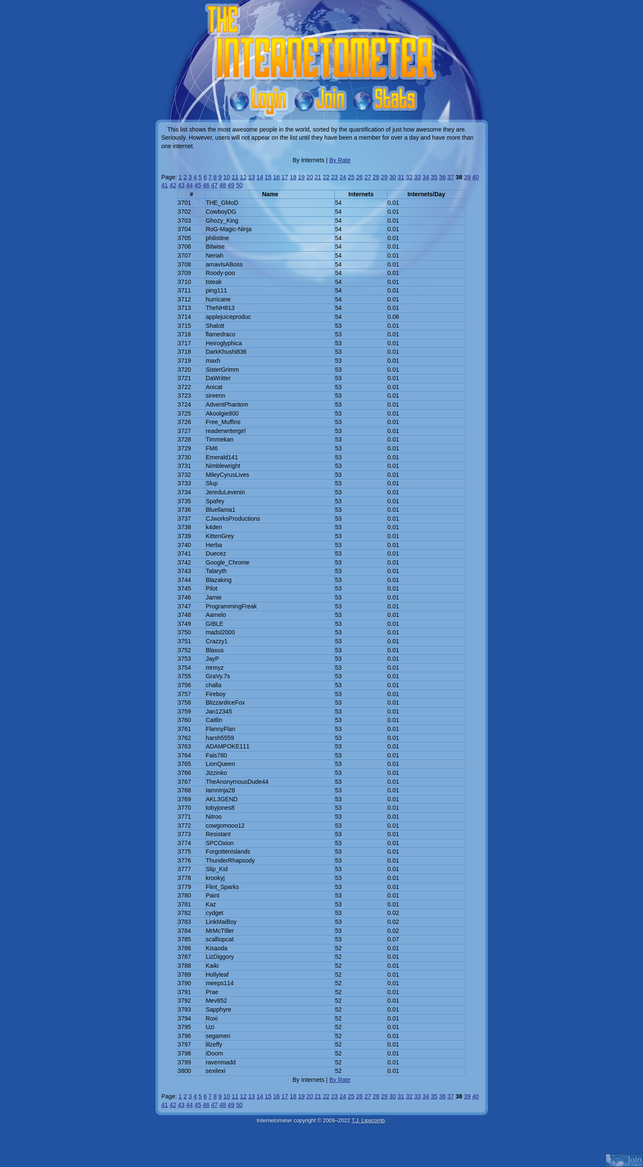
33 (417, 177)
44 (189, 185)
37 (450, 177)
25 (351, 177)
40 (475, 177)
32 (409, 177)
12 (243, 177)
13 (251, 177)
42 (173, 185)
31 (401, 177)
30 (392, 177)
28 (376, 177)
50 (239, 185)
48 (222, 185)
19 (301, 177)
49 (231, 185)
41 (164, 185)
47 (214, 185)
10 (226, 177)
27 (367, 177)
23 (334, 177)
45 (197, 185)
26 (359, 177)
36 (442, 177)
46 (206, 185)
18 (293, 177)
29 (384, 177)
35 (434, 177)
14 (260, 177)
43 (181, 185)
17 (284, 177)
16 (276, 177)
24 (343, 177)
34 (425, 177)
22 (326, 177)
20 (309, 177)
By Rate (340, 160)
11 (235, 177)
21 (317, 177)
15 (268, 177)
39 (467, 177)
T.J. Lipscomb (368, 1120)
